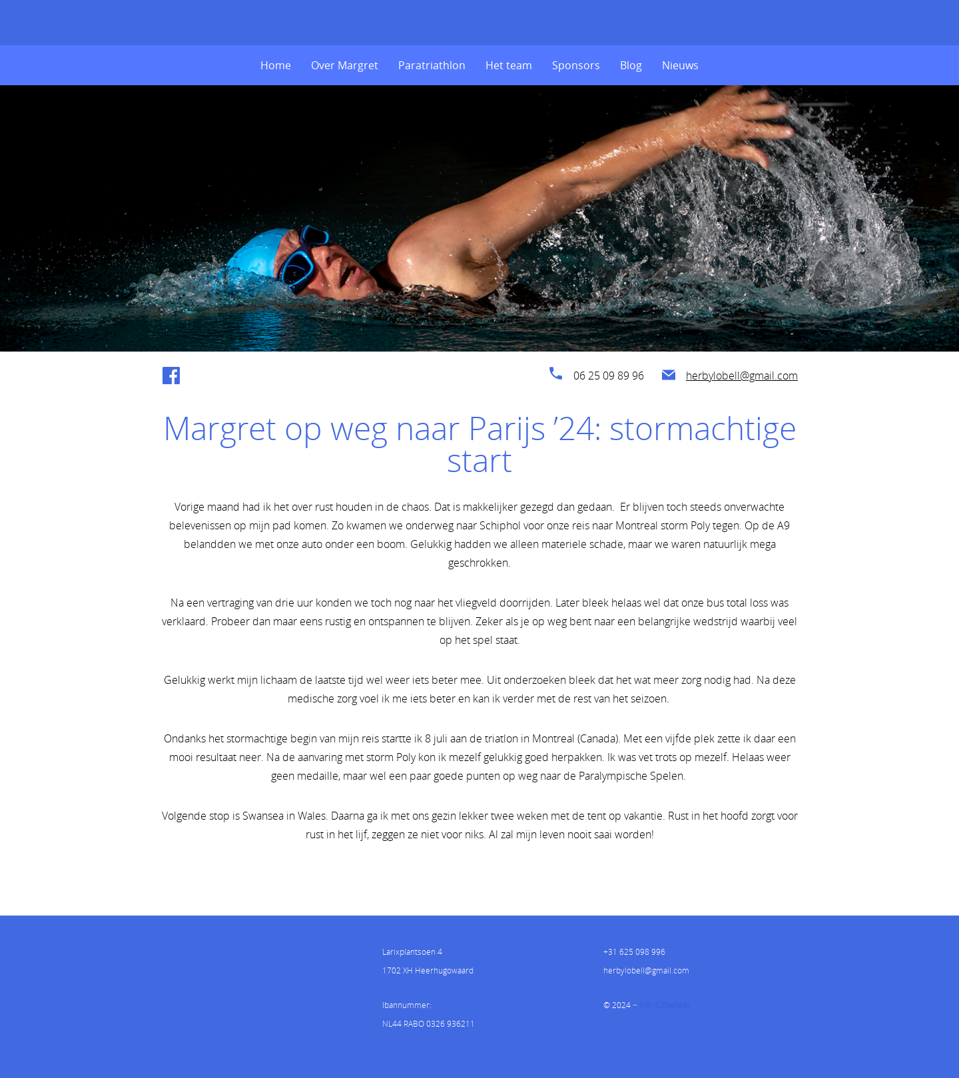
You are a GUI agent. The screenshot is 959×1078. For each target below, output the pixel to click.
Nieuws (680, 65)
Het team (508, 65)
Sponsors (576, 65)
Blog (631, 65)
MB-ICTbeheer (665, 1004)
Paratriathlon (432, 65)
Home (275, 65)
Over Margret (344, 65)
